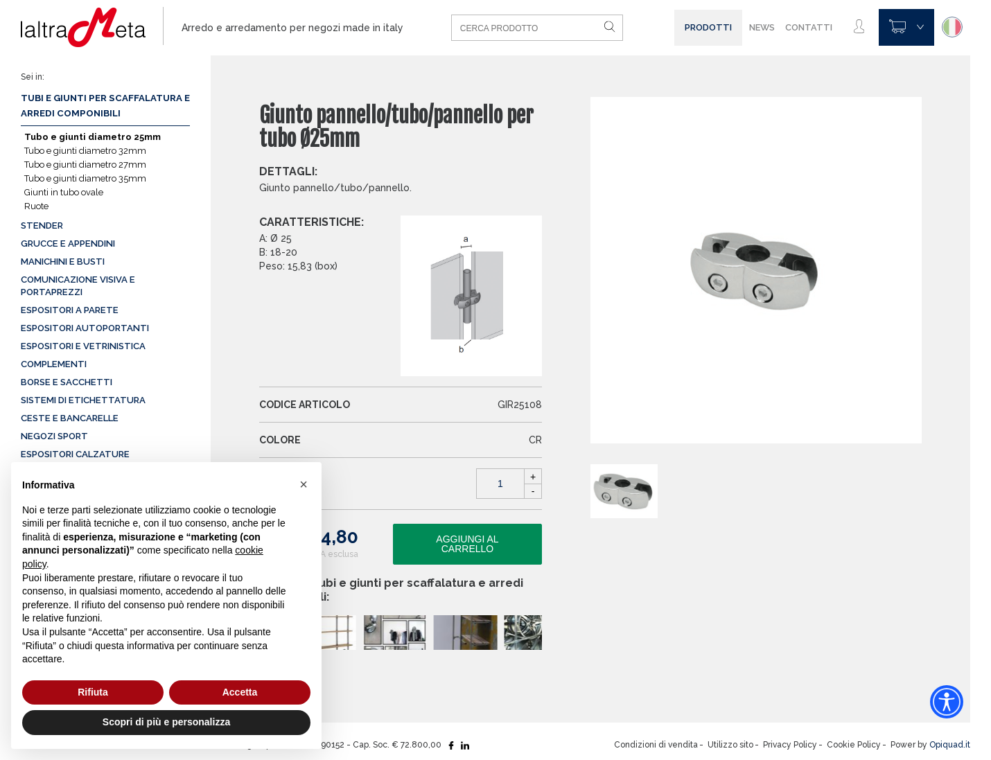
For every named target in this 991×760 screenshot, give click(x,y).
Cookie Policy (854, 745)
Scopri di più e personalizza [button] (166, 721)
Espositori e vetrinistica (83, 346)
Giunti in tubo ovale (63, 192)
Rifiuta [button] (93, 692)
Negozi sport (54, 436)
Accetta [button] (240, 692)
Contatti (808, 27)
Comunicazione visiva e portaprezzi (78, 285)
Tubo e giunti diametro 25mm (92, 137)
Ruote (36, 206)
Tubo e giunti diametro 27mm (85, 164)
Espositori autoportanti (85, 328)
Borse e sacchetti (66, 382)
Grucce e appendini (68, 243)
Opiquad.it (949, 745)
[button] (303, 484)
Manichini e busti (63, 261)
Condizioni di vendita (656, 745)
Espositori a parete (70, 310)
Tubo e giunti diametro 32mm (85, 150)
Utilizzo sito (730, 745)
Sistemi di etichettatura (83, 400)
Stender (42, 225)
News (762, 27)
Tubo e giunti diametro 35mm (85, 178)
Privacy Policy (790, 745)
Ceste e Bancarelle (70, 418)
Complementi (54, 364)
